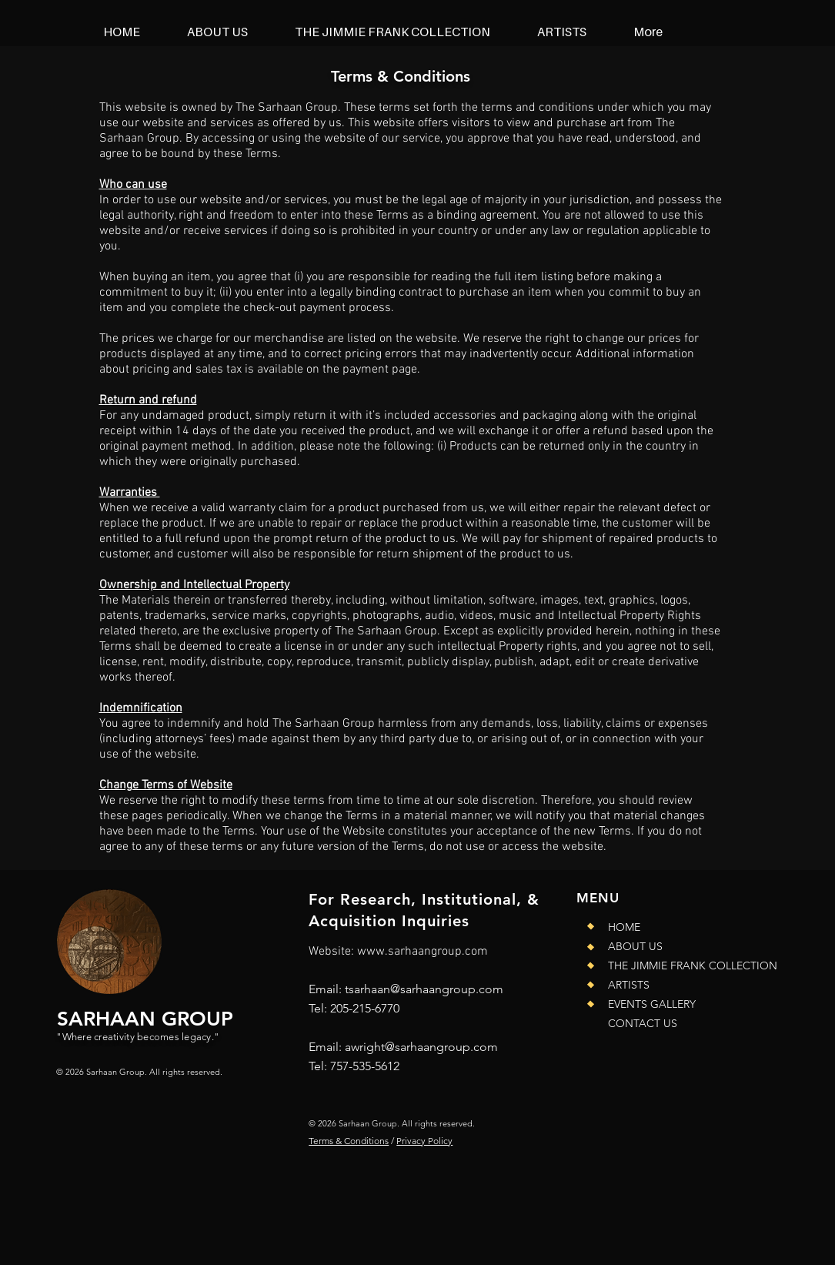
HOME (624, 927)
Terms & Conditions (349, 1140)
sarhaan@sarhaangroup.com (426, 989)
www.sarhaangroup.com (422, 951)
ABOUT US (635, 946)
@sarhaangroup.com (441, 1046)
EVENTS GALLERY (652, 1004)
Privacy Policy (424, 1140)
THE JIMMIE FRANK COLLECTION (681, 965)
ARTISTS (629, 985)
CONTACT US (642, 1023)
